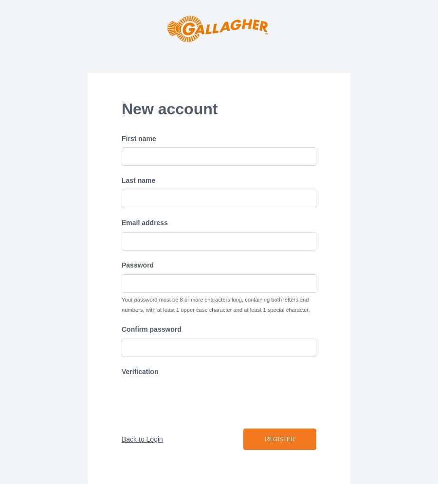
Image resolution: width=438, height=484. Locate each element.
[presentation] (196, 400)
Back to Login (142, 439)
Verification (140, 372)
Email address (145, 223)
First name (139, 139)
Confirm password (152, 329)
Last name (138, 180)
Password (138, 265)
